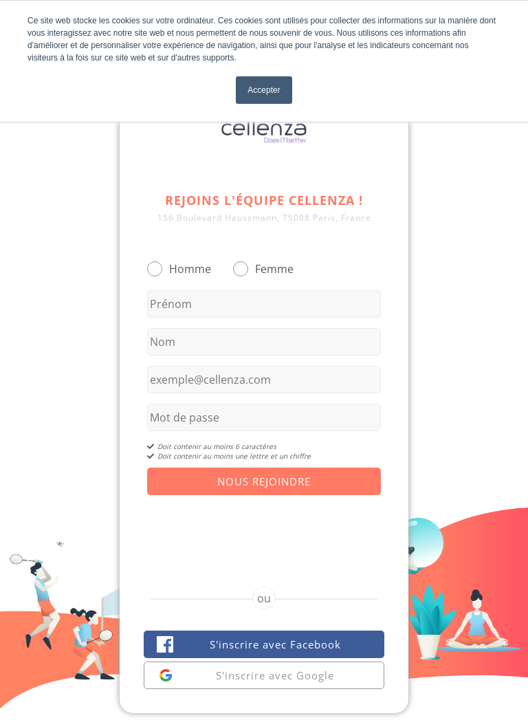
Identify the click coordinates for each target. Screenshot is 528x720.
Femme (274, 268)
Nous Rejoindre (264, 481)
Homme (190, 268)
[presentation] (264, 529)
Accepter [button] (264, 90)
